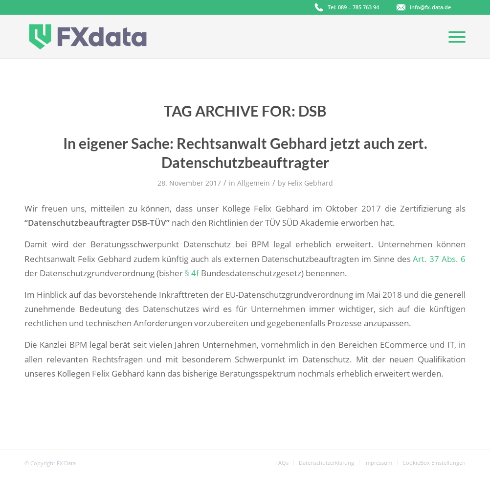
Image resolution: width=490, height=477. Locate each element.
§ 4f (192, 273)
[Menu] (454, 36)
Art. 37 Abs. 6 (439, 258)
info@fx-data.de (430, 7)
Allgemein (253, 183)
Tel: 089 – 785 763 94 (353, 7)
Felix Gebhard (310, 183)
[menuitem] (281, 462)
